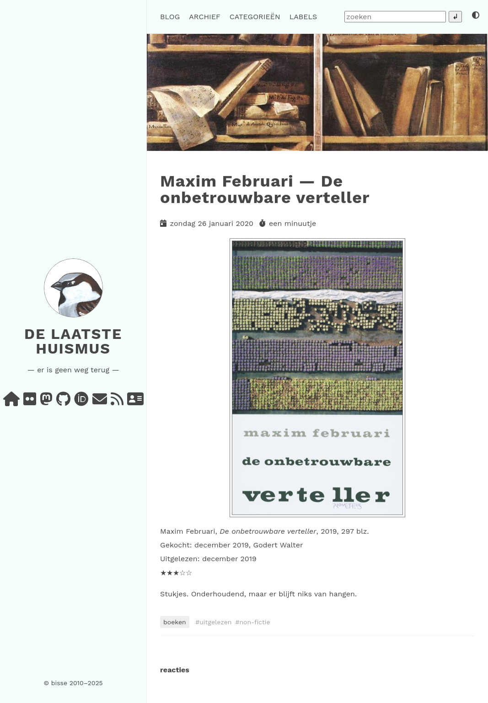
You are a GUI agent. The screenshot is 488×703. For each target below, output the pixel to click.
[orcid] (81, 401)
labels (303, 16)
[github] (63, 401)
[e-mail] (99, 401)
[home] (11, 401)
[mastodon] (46, 401)
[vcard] (135, 401)
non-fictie (254, 622)
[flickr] (29, 401)
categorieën (255, 16)
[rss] (117, 401)
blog (170, 16)
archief (204, 16)
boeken (174, 622)
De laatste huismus (73, 341)
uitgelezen (215, 622)
